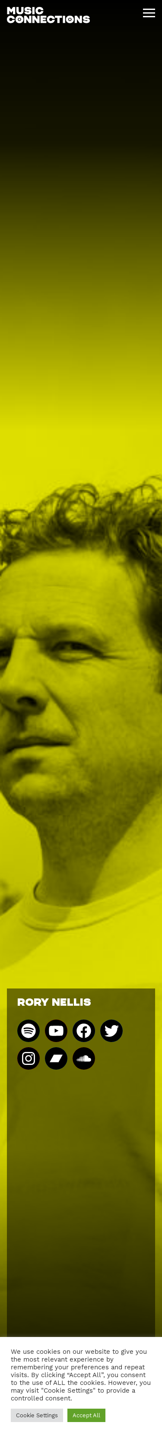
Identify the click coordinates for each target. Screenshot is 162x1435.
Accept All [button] (86, 1415)
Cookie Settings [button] (37, 1415)
